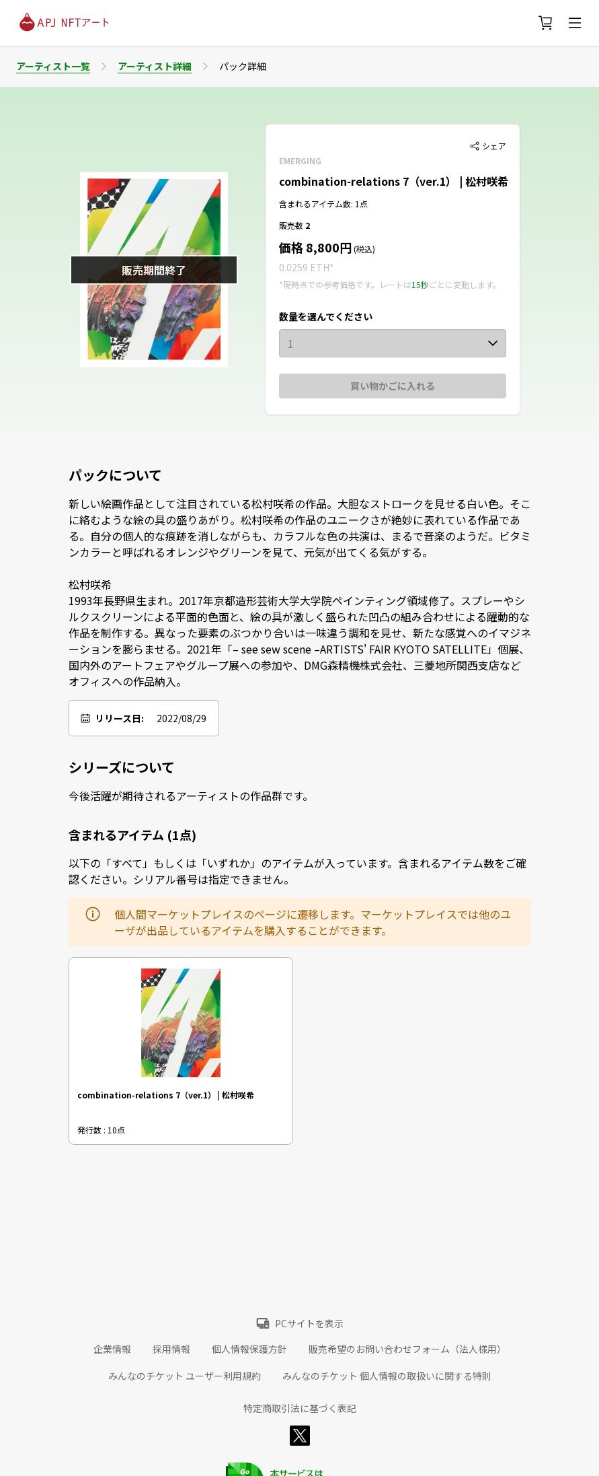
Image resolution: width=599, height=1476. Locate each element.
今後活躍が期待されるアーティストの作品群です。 (191, 795)
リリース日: (119, 718)
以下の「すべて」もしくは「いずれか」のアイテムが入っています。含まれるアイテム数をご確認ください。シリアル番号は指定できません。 (297, 871)
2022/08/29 (181, 718)
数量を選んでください (325, 316)
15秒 (420, 284)
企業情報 (112, 1349)
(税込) (363, 248)
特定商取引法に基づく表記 (299, 1408)
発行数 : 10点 (101, 1129)
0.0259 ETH (304, 267)
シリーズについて (122, 767)
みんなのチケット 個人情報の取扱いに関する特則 (386, 1375)
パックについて (115, 475)
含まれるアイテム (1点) (132, 834)
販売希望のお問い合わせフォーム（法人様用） (407, 1349)
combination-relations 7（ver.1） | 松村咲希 (393, 181)
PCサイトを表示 (309, 1323)
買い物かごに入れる (392, 385)
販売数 (292, 225)
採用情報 (171, 1349)
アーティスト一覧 (53, 66)
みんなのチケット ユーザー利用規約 (184, 1375)
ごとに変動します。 (465, 284)
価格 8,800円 (315, 247)
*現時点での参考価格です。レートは (345, 284)
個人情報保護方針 (249, 1349)
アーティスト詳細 (155, 66)
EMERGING (300, 160)
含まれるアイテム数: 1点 (323, 203)
